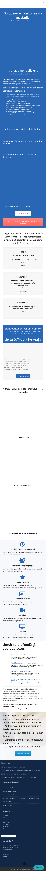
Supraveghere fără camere (10, 795)
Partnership (6, 822)
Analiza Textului (7, 802)
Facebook (5, 826)
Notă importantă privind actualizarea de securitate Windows (18, 777)
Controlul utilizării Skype (19, 654)
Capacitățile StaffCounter (10, 788)
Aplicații (23, 631)
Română (4, 836)
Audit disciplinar (23, 582)
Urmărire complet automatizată (23, 549)
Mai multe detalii (23, 376)
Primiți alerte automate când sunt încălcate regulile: (25, 680)
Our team (5, 815)
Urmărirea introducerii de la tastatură (23, 663)
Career (4, 820)
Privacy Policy (6, 854)
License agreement (8, 852)
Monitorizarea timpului (9, 791)
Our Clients (6, 824)
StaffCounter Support (12, 847)
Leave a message (7, 849)
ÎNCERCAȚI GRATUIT (23, 753)
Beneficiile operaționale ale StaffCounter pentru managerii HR (21, 798)
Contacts (5, 817)
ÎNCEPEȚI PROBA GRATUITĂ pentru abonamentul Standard (23, 222)
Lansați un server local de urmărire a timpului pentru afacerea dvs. (20, 770)
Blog (4, 829)
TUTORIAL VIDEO (23, 213)
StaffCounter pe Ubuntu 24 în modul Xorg (13, 774)
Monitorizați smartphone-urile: (21, 671)
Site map (5, 856)
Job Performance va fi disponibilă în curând (13, 767)
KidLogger (31, 698)
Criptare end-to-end (8, 805)
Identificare (23, 615)
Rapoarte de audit (23, 598)
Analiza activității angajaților (23, 566)
